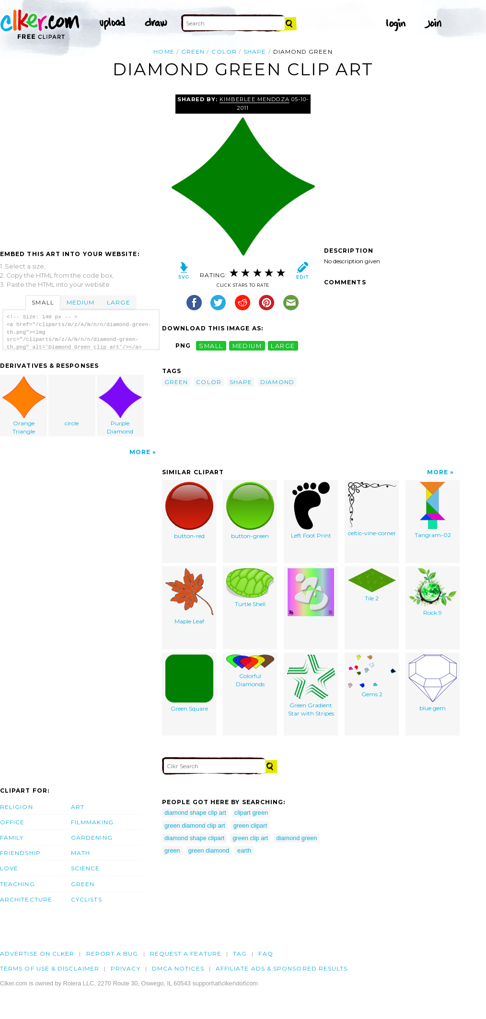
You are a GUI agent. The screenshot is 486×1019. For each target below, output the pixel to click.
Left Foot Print (311, 510)
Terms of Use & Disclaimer (49, 968)
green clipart (250, 825)
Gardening (92, 837)
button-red (189, 510)
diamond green (296, 838)
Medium (80, 302)
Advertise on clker (37, 953)
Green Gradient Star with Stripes (311, 686)
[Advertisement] (80, 166)
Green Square (189, 683)
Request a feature (185, 953)
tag (240, 953)
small (211, 345)
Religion (16, 806)
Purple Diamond (120, 405)
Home (163, 51)
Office (12, 822)
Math (80, 852)
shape (254, 51)
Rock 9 (433, 592)
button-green (250, 510)
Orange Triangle (24, 405)
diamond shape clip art (195, 812)
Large (118, 302)
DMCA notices (178, 968)
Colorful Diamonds (250, 671)
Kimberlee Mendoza (254, 99)
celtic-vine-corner (372, 509)
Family (11, 837)
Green (82, 884)
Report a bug (112, 953)
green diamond (208, 850)
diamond (277, 382)
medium (247, 345)
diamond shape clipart (194, 838)
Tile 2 (372, 585)
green (193, 51)
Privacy (125, 968)
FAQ (265, 953)
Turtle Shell (250, 588)
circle (72, 401)
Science (85, 868)
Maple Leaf (189, 596)
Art (77, 806)
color (223, 51)
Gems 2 (372, 676)
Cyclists (86, 899)
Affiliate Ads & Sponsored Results (282, 968)
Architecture (26, 899)
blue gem (433, 683)
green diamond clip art (194, 825)
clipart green (251, 812)
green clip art (250, 838)
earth (244, 850)
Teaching (17, 884)
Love (9, 868)
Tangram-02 (433, 510)
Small (43, 302)
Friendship (20, 852)
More (139, 452)
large (283, 345)
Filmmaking (92, 822)
